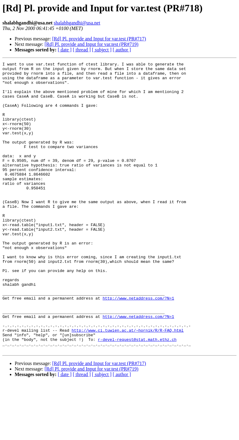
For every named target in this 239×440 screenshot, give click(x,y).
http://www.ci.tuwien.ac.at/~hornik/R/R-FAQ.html (128, 384)
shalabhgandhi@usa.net (77, 22)
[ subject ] (102, 49)
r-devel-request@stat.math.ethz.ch (137, 395)
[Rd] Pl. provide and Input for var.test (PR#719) (91, 44)
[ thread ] (82, 49)
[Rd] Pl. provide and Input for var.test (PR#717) (99, 38)
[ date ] (65, 49)
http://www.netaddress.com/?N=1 (138, 346)
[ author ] (122, 49)
